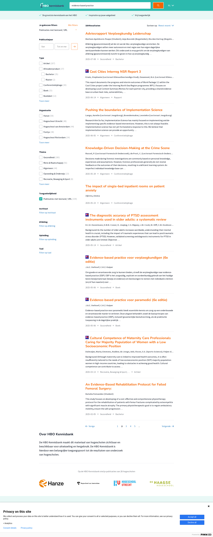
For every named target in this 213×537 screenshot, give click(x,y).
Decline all (192, 522)
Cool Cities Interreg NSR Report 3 (115, 71)
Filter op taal (45, 252)
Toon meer (44, 101)
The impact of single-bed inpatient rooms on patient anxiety (125, 188)
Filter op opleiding (47, 239)
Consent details (9, 528)
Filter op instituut (47, 212)
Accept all (192, 517)
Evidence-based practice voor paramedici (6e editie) (128, 300)
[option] (106, 483)
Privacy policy (26, 528)
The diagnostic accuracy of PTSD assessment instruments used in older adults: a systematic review (125, 217)
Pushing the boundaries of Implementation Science (123, 110)
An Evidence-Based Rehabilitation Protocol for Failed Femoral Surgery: (125, 386)
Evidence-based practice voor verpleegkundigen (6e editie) (126, 259)
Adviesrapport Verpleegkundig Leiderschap (118, 33)
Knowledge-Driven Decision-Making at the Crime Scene (127, 148)
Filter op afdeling (47, 226)
